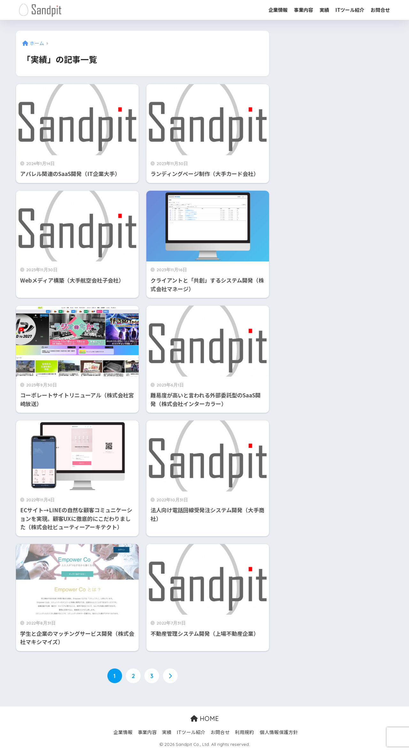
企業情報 (278, 9)
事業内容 (303, 9)
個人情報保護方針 (279, 732)
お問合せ (380, 9)
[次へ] (170, 676)
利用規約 (244, 732)
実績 (324, 9)
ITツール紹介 (350, 9)
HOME (204, 719)
